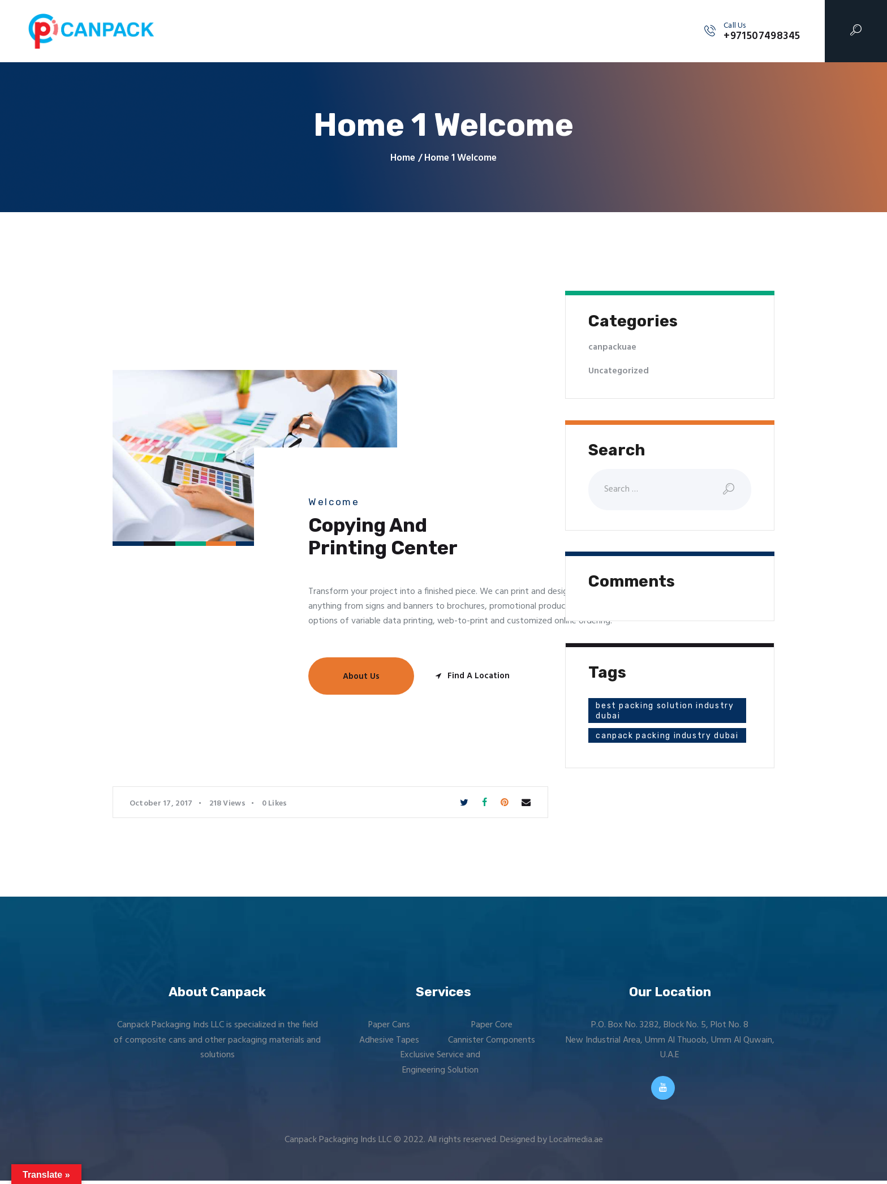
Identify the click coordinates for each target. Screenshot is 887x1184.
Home (402, 158)
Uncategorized (619, 371)
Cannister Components (491, 1040)
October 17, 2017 (161, 803)
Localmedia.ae (576, 1143)
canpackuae (613, 347)
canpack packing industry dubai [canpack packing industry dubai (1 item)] (656, 741)
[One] (205, 623)
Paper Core (492, 1025)
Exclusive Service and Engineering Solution (440, 1062)
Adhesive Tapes (389, 1040)
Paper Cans (389, 1025)
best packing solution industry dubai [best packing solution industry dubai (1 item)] (646, 711)
